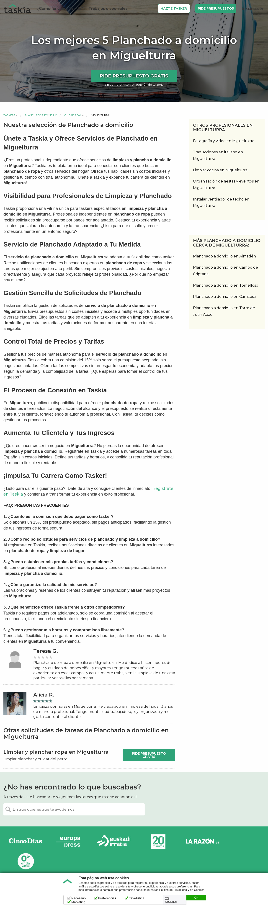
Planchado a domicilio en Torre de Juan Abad (224, 311)
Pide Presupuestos (216, 8)
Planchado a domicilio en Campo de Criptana (225, 270)
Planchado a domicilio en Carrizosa (224, 296)
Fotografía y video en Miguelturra (223, 141)
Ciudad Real (72, 115)
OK (196, 897)
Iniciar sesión (253, 8)
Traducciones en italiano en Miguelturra (218, 155)
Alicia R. (43, 695)
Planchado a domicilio (41, 115)
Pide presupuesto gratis (134, 76)
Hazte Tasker (174, 8)
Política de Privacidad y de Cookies (181, 890)
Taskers (9, 115)
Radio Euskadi (114, 841)
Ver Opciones (171, 900)
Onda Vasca (25, 861)
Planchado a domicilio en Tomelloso (225, 285)
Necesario (78, 898)
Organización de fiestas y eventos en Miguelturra (226, 184)
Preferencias (107, 898)
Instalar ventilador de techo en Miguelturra (221, 202)
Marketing (78, 902)
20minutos (158, 841)
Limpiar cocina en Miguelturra (220, 170)
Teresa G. (45, 651)
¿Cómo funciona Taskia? (60, 8)
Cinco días (25, 841)
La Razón (202, 841)
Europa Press (70, 841)
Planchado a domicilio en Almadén (224, 256)
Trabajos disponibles (108, 8)
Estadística (136, 898)
